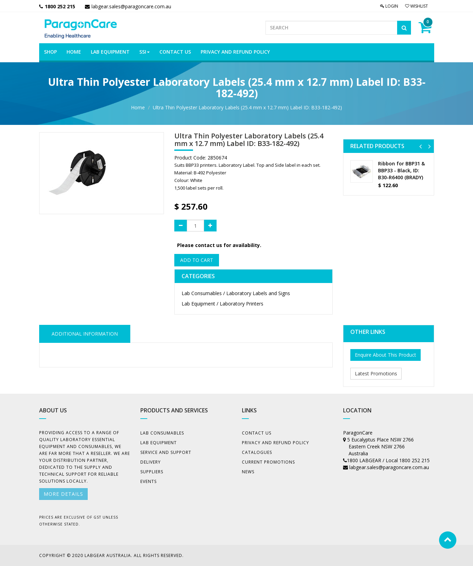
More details (63, 494)
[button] (420, 146)
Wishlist (416, 6)
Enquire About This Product (385, 355)
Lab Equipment (158, 443)
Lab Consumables (162, 433)
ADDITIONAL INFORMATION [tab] (85, 333)
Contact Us (256, 433)
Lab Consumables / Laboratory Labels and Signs (236, 293)
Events (148, 481)
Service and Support (165, 452)
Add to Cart (196, 260)
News (248, 472)
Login (389, 6)
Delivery (150, 462)
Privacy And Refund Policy (275, 443)
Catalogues (257, 452)
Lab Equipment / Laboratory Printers (222, 303)
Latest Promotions (376, 373)
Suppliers (151, 472)
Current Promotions (268, 462)
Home (138, 107)
